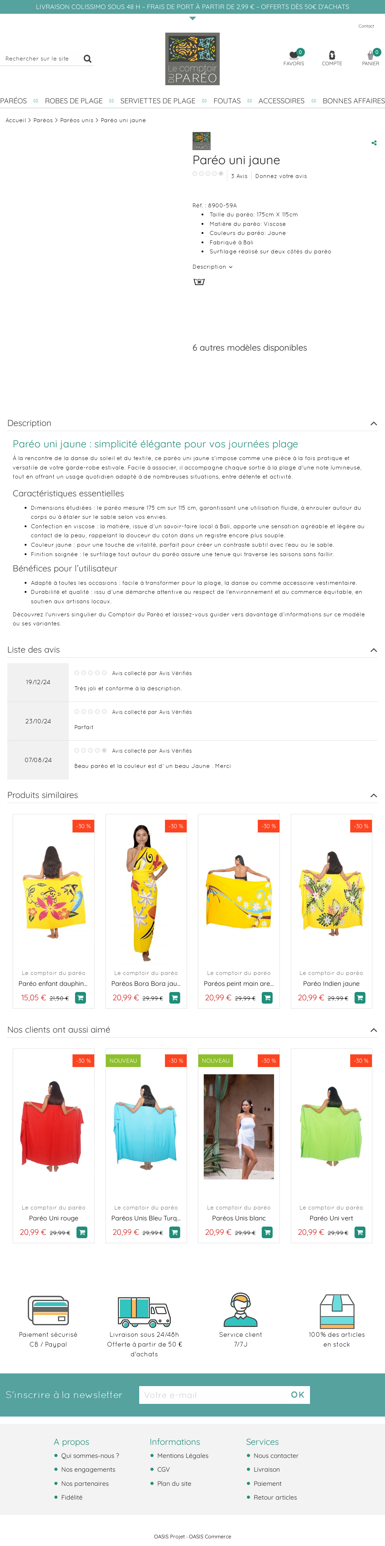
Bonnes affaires (354, 100)
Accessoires (281, 100)
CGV (163, 1469)
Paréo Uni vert (331, 1218)
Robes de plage (74, 100)
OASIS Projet (169, 1536)
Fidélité (71, 1497)
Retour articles (274, 1497)
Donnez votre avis (281, 176)
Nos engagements (87, 1469)
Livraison (266, 1469)
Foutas (227, 100)
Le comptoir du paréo (54, 973)
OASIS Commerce (210, 1536)
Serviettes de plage (157, 100)
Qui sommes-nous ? (89, 1455)
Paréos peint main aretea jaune (239, 983)
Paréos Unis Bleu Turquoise (146, 1218)
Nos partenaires (84, 1483)
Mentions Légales (182, 1455)
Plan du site (173, 1483)
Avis (239, 176)
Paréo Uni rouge (53, 1218)
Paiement (267, 1483)
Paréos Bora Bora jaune (146, 983)
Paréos (13, 100)
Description (210, 266)
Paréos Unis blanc (239, 1218)
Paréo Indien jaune (331, 983)
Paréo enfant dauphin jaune (53, 983)
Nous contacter (275, 1455)
